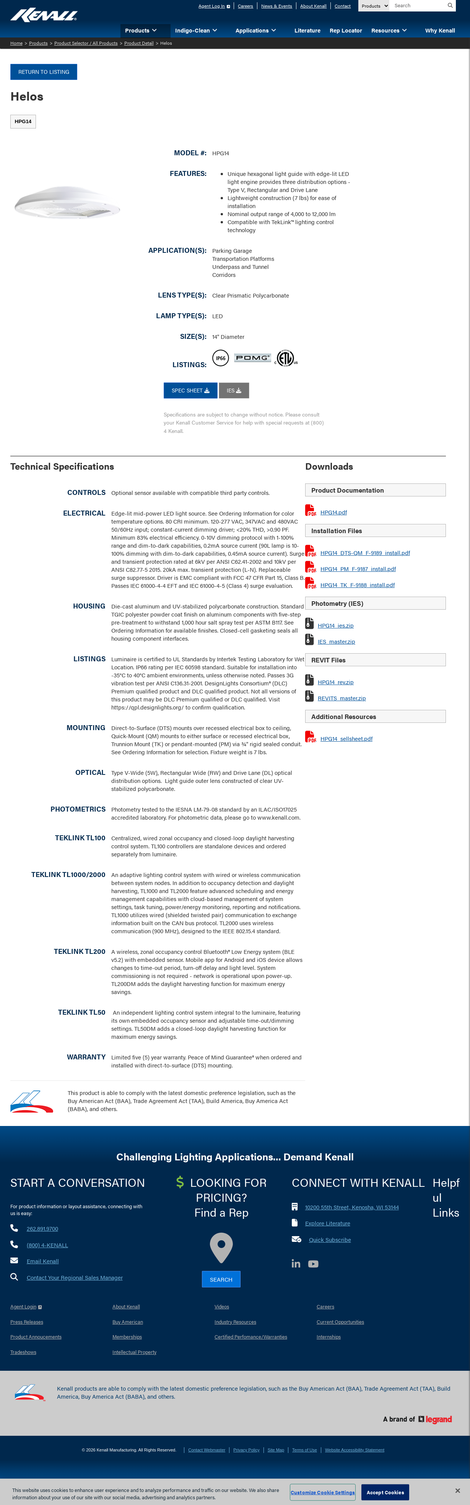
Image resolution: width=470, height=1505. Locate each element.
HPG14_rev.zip (336, 682)
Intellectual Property (134, 1351)
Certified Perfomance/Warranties (251, 1336)
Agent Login (23, 1306)
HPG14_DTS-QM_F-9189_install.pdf (365, 552)
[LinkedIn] (300, 1265)
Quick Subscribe (330, 1239)
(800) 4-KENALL (47, 1245)
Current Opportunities (340, 1321)
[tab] (23, 122)
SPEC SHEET (191, 390)
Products (38, 42)
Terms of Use (304, 1450)
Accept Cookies (385, 1492)
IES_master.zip (336, 641)
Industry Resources (235, 1321)
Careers (245, 5)
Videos (222, 1306)
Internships (329, 1336)
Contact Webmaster (206, 1450)
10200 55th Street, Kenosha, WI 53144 (352, 1207)
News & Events (276, 5)
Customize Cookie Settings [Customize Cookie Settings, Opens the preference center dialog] (323, 1492)
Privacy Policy (246, 1450)
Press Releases (26, 1321)
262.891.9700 (42, 1228)
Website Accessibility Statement (354, 1450)
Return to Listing (43, 71)
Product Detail (139, 42)
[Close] (457, 1490)
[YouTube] (317, 1265)
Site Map (276, 1450)
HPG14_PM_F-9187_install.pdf (358, 569)
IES (234, 390)
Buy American (127, 1321)
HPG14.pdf (333, 512)
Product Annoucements (36, 1336)
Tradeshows (23, 1351)
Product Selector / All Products (86, 42)
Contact (343, 5)
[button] (166, 30)
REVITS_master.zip (342, 698)
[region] (235, 1492)
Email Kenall (43, 1261)
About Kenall (313, 5)
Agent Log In (211, 5)
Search (221, 1279)
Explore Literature (327, 1223)
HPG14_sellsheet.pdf (346, 738)
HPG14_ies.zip (336, 625)
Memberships (127, 1336)
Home (16, 42)
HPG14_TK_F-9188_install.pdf (357, 585)
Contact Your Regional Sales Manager (75, 1277)
